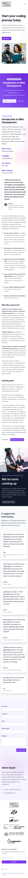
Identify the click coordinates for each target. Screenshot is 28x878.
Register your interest (8, 502)
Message (4, 736)
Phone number (5, 728)
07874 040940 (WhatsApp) (13, 789)
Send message (21, 750)
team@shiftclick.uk (10, 793)
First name (4, 706)
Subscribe (14, 862)
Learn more (6, 38)
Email (3, 721)
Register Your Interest (9, 101)
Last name (4, 713)
